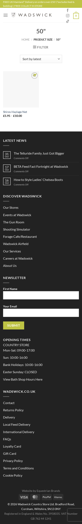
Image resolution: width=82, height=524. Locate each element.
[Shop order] (41, 59)
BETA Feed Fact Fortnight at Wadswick (41, 166)
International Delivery (18, 432)
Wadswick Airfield (15, 244)
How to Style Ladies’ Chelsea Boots (38, 180)
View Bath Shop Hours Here (22, 379)
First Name (41, 295)
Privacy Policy (13, 461)
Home (26, 39)
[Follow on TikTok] (67, 21)
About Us (10, 265)
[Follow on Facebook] (67, 10)
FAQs (7, 439)
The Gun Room (13, 222)
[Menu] (5, 15)
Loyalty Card (12, 446)
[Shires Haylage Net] (21, 89)
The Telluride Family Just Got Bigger (39, 153)
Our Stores (10, 207)
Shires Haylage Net (15, 112)
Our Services (12, 251)
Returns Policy (13, 410)
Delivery (9, 417)
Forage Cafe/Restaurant (20, 236)
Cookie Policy (12, 475)
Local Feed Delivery (16, 424)
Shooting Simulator (16, 229)
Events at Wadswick (17, 215)
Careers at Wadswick (18, 258)
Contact (9, 403)
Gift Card (9, 453)
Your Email (41, 312)
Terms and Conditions (18, 468)
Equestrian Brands (48, 490)
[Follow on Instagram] (67, 16)
